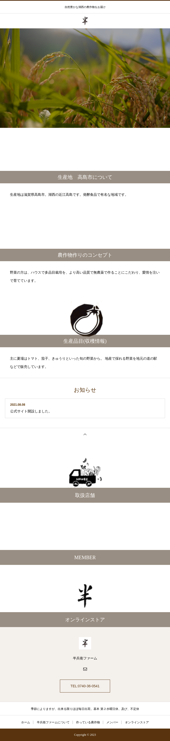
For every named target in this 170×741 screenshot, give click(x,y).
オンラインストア (137, 722)
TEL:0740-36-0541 (85, 686)
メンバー (112, 722)
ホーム (25, 722)
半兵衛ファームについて (53, 722)
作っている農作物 (88, 722)
